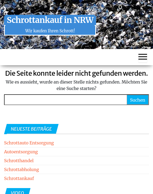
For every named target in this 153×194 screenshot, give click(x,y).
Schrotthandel (19, 160)
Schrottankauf (19, 178)
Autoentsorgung (21, 151)
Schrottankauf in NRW (50, 20)
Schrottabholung (21, 169)
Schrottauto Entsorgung (29, 143)
